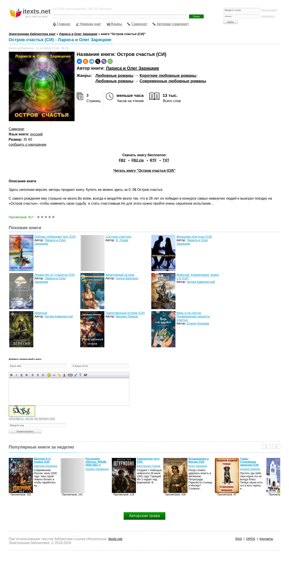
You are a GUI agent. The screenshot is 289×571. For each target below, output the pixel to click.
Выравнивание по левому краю (32, 375)
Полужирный (11, 375)
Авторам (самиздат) (173, 24)
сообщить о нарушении (27, 144)
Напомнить (268, 16)
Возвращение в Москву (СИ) (199, 460)
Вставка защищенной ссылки (59, 375)
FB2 (122, 160)
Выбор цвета (64, 375)
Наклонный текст (16, 375)
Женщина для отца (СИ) (194, 236)
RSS (238, 539)
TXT (166, 160)
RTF (153, 160)
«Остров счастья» (118, 236)
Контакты (266, 539)
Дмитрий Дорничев (45, 466)
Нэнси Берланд (127, 278)
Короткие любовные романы (167, 75)
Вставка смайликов (49, 375)
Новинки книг (90, 24)
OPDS (250, 539)
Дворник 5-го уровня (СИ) (42, 460)
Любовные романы (114, 75)
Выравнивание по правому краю (42, 375)
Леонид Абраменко (97, 469)
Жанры (116, 24)
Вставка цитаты (75, 375)
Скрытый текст (70, 375)
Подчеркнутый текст (21, 375)
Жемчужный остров (119, 275)
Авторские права (144, 516)
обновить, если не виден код (32, 418)
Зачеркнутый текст (26, 375)
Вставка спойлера (85, 375)
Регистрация (269, 10)
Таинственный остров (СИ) (125, 313)
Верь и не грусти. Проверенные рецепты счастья (193, 316)
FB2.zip (137, 160)
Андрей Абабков (250, 469)
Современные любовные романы (172, 81)
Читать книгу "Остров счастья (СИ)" (144, 170)
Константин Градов (148, 466)
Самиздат (139, 24)
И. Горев (122, 240)
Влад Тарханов (198, 466)
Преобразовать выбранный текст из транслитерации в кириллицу (80, 375)
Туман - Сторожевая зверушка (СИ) (249, 461)
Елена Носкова (198, 323)
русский (36, 134)
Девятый (40, 313)
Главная (63, 24)
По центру (37, 375)
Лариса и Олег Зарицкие (132, 68)
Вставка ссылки (54, 375)
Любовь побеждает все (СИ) (55, 236)
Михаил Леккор (127, 316)
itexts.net (115, 539)
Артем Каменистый (201, 282)
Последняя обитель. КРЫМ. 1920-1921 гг (96, 461)
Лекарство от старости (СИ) (54, 275)
